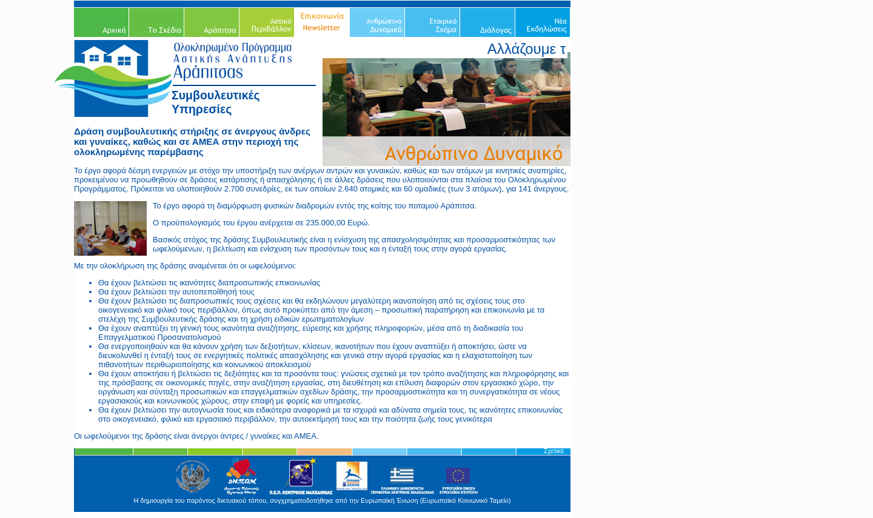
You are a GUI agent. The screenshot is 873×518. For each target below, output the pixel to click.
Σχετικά (554, 451)
